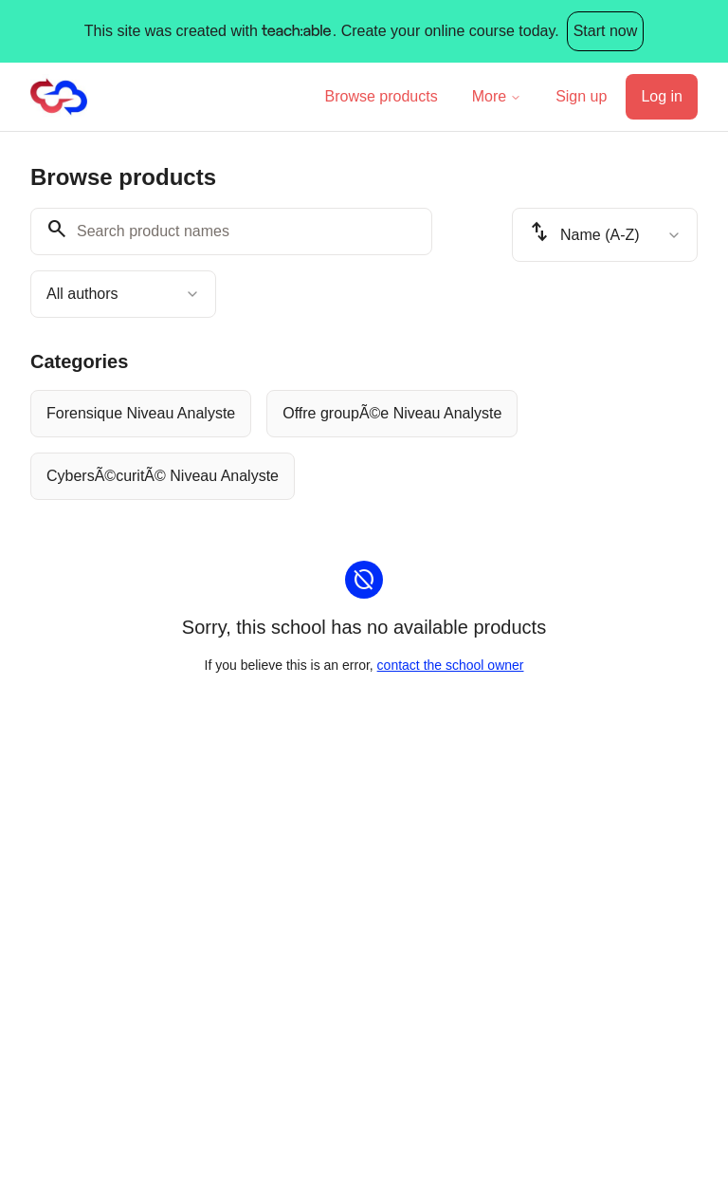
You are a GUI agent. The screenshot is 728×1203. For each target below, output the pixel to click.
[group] (364, 445)
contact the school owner (450, 665)
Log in (661, 96)
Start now (605, 31)
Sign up (581, 96)
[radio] (140, 413)
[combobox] (123, 294)
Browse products (381, 96)
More (496, 96)
